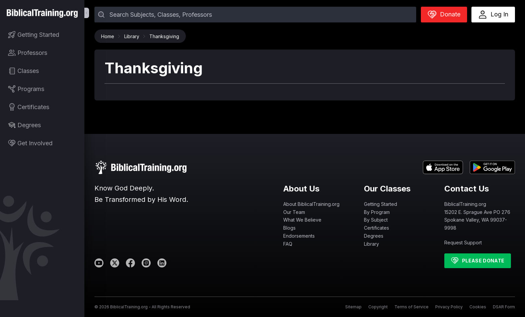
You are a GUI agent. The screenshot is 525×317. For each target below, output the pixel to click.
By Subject (376, 220)
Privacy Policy (449, 306)
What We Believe (302, 220)
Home (109, 36)
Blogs (289, 228)
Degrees (373, 236)
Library (133, 36)
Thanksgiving (164, 36)
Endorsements (299, 236)
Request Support (463, 242)
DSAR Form (504, 306)
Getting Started (380, 204)
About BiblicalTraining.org (311, 204)
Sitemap (353, 306)
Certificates (376, 228)
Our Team (294, 212)
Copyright (378, 306)
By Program (377, 212)
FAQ (287, 244)
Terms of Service (411, 306)
